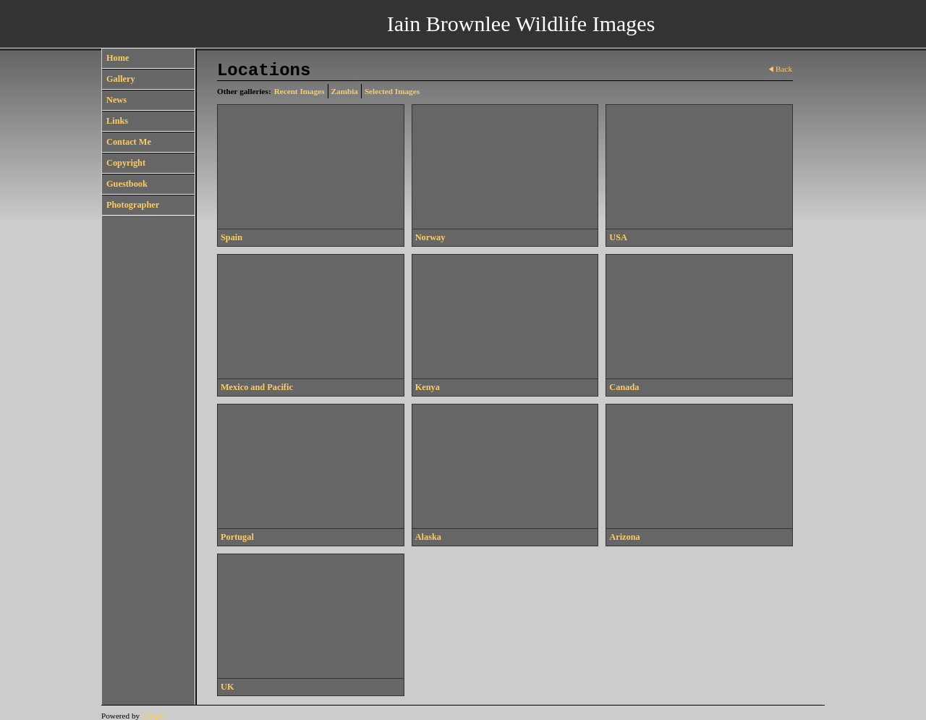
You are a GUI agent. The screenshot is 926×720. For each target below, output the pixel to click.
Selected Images (392, 91)
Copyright (125, 163)
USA (618, 237)
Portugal (237, 537)
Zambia (344, 91)
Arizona (624, 537)
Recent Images (299, 91)
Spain (231, 237)
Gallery (120, 79)
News (116, 100)
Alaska (428, 537)
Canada (624, 387)
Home (117, 58)
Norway (430, 237)
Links (117, 121)
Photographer (132, 205)
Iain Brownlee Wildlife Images (521, 23)
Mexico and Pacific (257, 387)
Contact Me (128, 142)
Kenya (427, 387)
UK (227, 687)
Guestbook (127, 184)
